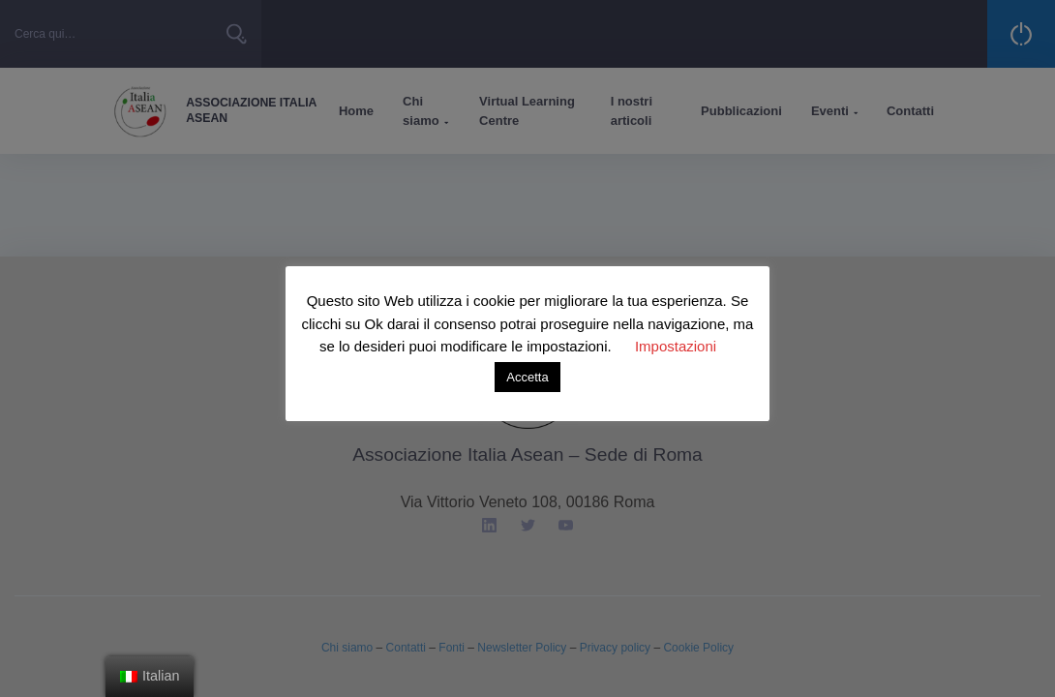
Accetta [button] (527, 377)
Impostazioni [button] (675, 346)
